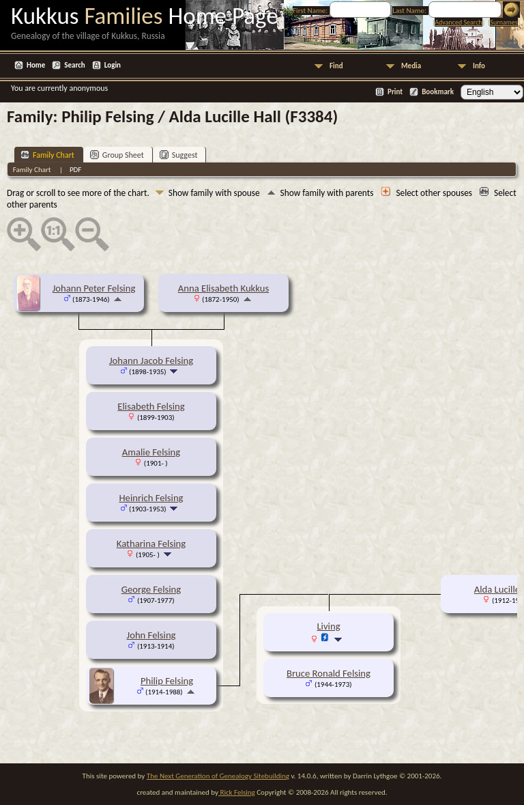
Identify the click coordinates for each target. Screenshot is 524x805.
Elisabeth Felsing (150, 406)
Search (74, 65)
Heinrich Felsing (151, 498)
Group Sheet (117, 155)
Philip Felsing (167, 681)
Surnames (503, 22)
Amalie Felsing (151, 452)
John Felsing (151, 635)
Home (36, 65)
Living (328, 626)
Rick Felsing (236, 792)
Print (395, 91)
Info (479, 65)
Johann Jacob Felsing (151, 360)
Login (112, 65)
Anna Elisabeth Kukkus (223, 288)
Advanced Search (458, 22)
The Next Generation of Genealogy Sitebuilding (218, 776)
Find (336, 65)
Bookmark (438, 91)
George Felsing (151, 589)
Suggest (179, 155)
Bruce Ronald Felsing (328, 673)
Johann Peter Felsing (94, 288)
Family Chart (47, 155)
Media (411, 65)
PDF (76, 169)
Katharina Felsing (151, 543)
